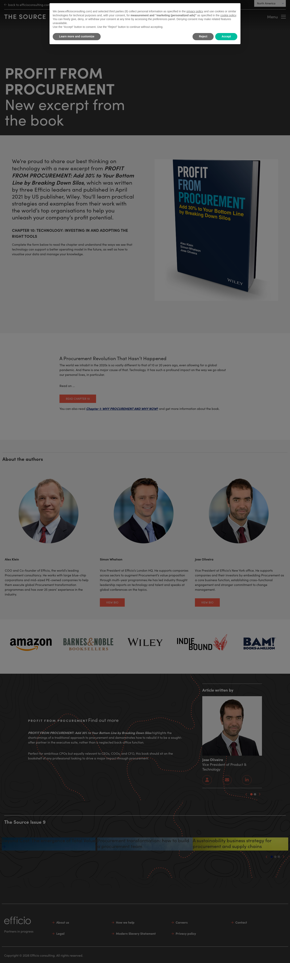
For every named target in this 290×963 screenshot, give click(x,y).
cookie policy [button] (228, 15)
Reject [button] (203, 36)
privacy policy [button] (195, 11)
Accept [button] (226, 36)
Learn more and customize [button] (76, 36)
